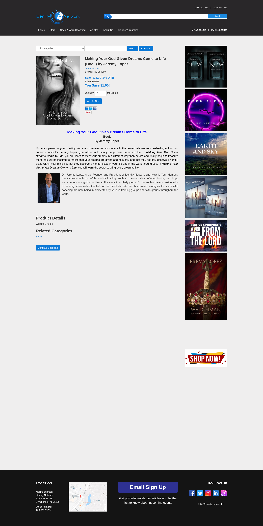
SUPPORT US (220, 8)
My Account (199, 30)
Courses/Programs (128, 30)
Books (39, 236)
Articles (94, 30)
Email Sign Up (219, 30)
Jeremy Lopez (92, 68)
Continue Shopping (48, 247)
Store (52, 30)
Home (41, 30)
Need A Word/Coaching (73, 30)
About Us (108, 30)
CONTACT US (201, 8)
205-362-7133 (43, 510)
